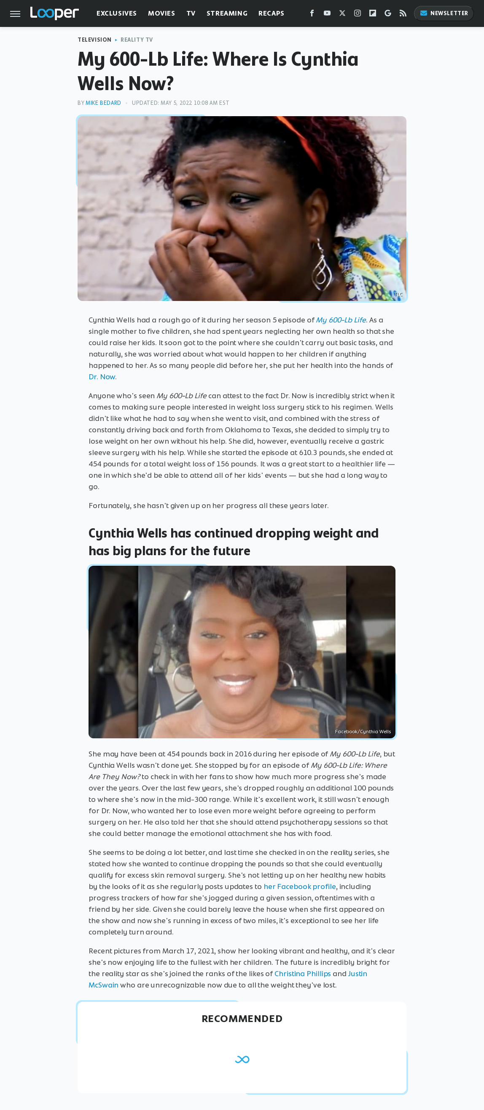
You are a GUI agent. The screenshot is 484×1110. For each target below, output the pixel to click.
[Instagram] (357, 15)
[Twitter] (342, 15)
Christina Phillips (302, 974)
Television (95, 40)
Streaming (227, 13)
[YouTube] (327, 15)
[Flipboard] (372, 15)
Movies (161, 13)
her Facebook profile (300, 886)
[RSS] (403, 15)
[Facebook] (312, 15)
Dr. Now (102, 377)
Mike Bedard (103, 102)
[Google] (388, 15)
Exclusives (117, 13)
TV (191, 13)
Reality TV (137, 40)
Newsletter (443, 13)
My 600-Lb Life (341, 320)
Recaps (271, 13)
